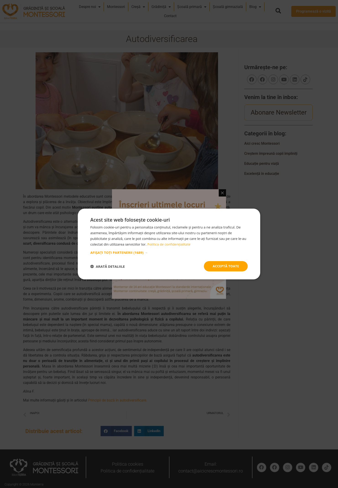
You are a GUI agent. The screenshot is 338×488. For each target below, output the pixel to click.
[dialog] (169, 244)
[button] (169, 252)
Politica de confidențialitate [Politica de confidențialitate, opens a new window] (168, 244)
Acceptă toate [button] (226, 266)
